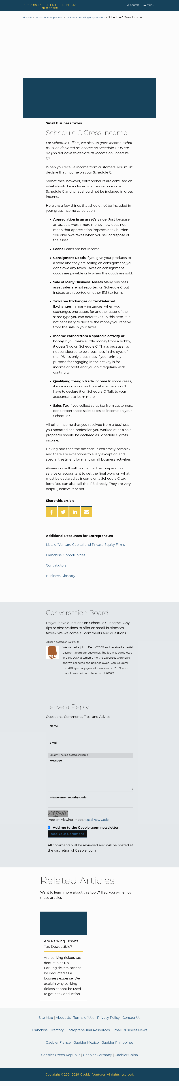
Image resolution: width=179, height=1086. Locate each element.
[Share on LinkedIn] (74, 517)
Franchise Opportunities (65, 560)
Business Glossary (60, 581)
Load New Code (97, 825)
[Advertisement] (89, 54)
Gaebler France (58, 1048)
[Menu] (149, 4)
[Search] (133, 4)
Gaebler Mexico (86, 1048)
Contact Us (131, 1023)
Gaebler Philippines (117, 1048)
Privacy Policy (108, 1023)
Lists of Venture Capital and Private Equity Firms (85, 550)
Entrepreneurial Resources (88, 1035)
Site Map (46, 1023)
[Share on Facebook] (51, 517)
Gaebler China (126, 1060)
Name (54, 731)
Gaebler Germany (97, 1060)
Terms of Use (83, 1023)
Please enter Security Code (68, 802)
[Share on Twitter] (63, 517)
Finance (28, 17)
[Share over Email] (86, 517)
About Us (63, 1023)
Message (56, 765)
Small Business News (129, 1035)
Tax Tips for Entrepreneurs (53, 17)
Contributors (56, 571)
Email (53, 748)
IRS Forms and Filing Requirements (97, 17)
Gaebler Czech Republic (60, 1060)
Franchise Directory (48, 1035)
